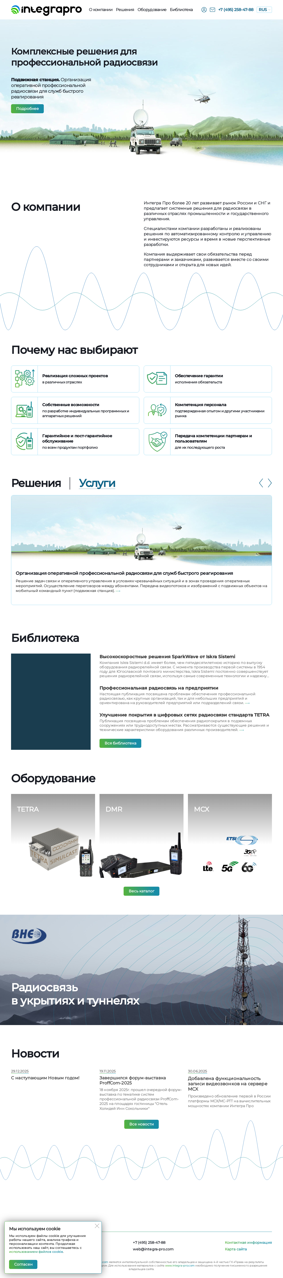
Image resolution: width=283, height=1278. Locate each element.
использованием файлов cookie (36, 1251)
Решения (125, 9)
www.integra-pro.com (180, 1265)
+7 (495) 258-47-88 (236, 10)
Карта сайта (236, 1249)
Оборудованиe (152, 9)
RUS (264, 9)
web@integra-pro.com (153, 1249)
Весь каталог (141, 906)
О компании (100, 9)
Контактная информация (248, 1242)
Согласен (24, 1264)
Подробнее (28, 108)
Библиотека (181, 9)
